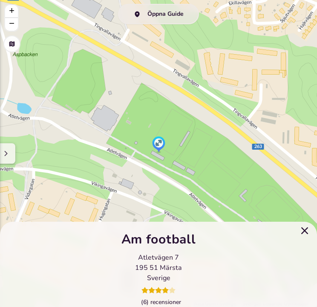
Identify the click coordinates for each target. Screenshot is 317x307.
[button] (159, 145)
